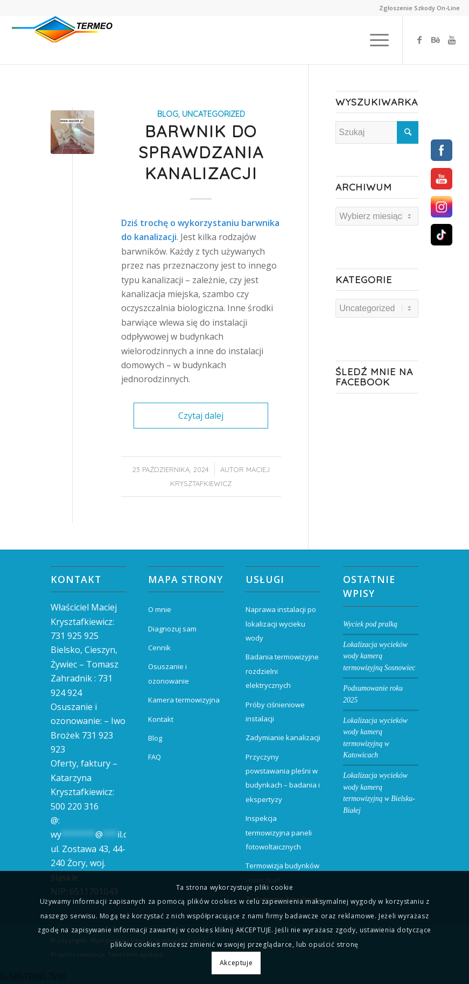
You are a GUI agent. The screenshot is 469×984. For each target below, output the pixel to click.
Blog (155, 738)
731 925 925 (75, 636)
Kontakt (160, 719)
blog (167, 114)
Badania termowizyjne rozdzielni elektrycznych (282, 671)
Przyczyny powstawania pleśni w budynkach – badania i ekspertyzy (283, 778)
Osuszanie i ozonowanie (168, 673)
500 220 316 (75, 806)
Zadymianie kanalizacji (283, 737)
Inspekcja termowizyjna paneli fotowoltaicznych (279, 832)
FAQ (154, 757)
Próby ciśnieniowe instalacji (275, 711)
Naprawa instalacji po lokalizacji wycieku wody (281, 624)
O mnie (159, 609)
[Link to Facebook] (419, 40)
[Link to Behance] (436, 40)
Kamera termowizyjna (184, 700)
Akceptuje (236, 962)
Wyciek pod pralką (370, 624)
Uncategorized (213, 114)
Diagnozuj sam (172, 629)
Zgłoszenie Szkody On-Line (419, 8)
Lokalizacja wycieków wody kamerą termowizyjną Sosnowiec (379, 656)
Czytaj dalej (200, 415)
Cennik (159, 647)
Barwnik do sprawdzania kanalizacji (201, 152)
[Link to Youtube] (452, 40)
